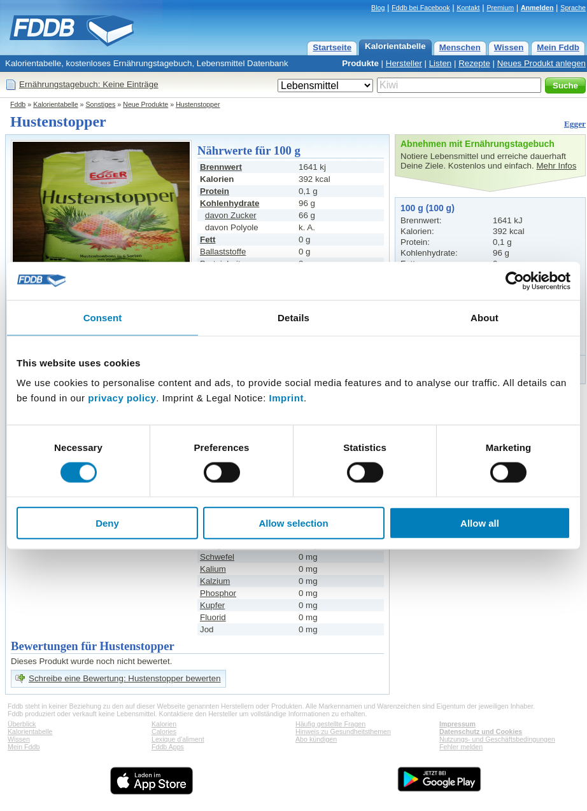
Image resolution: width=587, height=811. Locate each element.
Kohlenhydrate (229, 203)
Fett (207, 239)
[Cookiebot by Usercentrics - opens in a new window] (514, 280)
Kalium (213, 569)
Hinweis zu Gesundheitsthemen (343, 731)
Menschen (460, 47)
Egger (575, 123)
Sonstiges (101, 104)
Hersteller (404, 63)
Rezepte (474, 63)
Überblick (22, 724)
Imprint (286, 397)
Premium (500, 7)
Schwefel (217, 557)
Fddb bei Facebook (420, 7)
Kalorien (164, 724)
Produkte (360, 63)
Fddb (17, 104)
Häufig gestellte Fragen (330, 724)
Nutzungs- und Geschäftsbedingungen (497, 739)
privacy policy (122, 397)
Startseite (332, 47)
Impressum (457, 724)
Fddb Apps (168, 747)
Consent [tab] (102, 317)
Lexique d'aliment (178, 739)
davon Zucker (231, 215)
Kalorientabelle (395, 46)
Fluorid (213, 617)
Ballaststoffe (223, 251)
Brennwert (221, 167)
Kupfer (212, 605)
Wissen (509, 47)
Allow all (479, 523)
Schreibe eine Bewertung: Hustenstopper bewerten (125, 678)
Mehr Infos (556, 165)
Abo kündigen (316, 739)
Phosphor (218, 593)
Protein (214, 191)
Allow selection (293, 523)
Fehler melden (461, 747)
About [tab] (484, 317)
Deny (107, 523)
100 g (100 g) (427, 208)
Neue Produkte (145, 104)
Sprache (573, 7)
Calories (164, 731)
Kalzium (215, 581)
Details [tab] (293, 317)
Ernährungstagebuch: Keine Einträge (89, 84)
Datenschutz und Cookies (480, 731)
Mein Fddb (558, 47)
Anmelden (537, 7)
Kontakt (467, 7)
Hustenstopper (198, 104)
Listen (440, 63)
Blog (378, 7)
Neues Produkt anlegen (541, 63)
